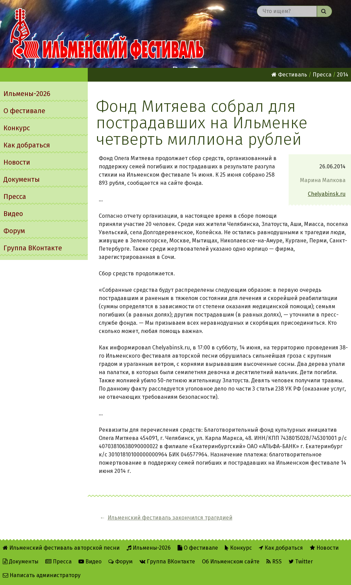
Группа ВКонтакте (32, 248)
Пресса (14, 196)
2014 (342, 74)
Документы (21, 179)
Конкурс (16, 128)
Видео (13, 214)
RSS (274, 561)
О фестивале (24, 111)
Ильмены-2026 (26, 93)
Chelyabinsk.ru (327, 194)
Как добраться (26, 145)
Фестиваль (289, 74)
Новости (16, 162)
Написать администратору (42, 575)
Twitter (301, 561)
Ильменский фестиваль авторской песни (107, 34)
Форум (14, 231)
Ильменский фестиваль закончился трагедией (170, 517)
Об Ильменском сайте (230, 561)
